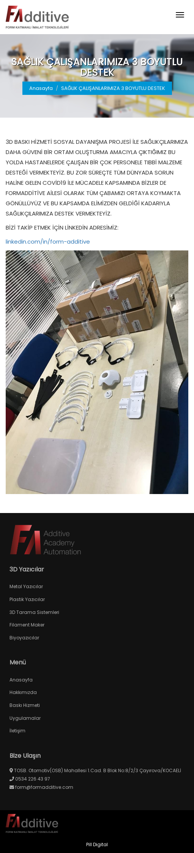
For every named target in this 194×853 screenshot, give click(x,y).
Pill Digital (97, 844)
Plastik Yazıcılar (27, 599)
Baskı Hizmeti (24, 705)
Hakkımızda (23, 692)
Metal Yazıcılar (26, 586)
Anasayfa (41, 88)
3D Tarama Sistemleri (34, 612)
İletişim (17, 730)
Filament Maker (26, 625)
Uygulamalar (25, 718)
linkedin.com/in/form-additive (48, 242)
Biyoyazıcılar (24, 637)
